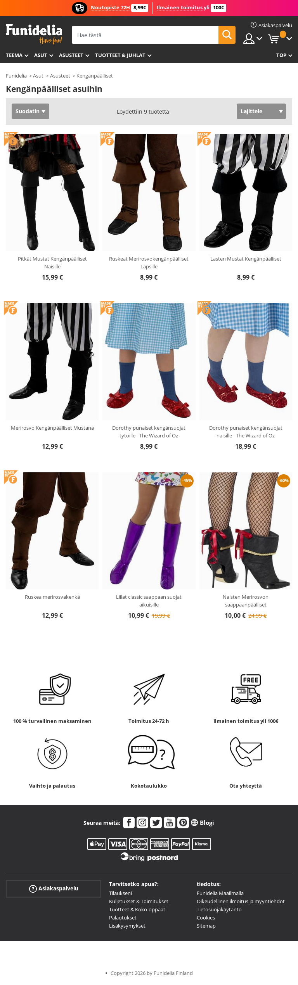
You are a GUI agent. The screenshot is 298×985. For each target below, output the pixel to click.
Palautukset (123, 917)
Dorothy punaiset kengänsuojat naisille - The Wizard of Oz (245, 431)
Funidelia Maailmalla (220, 893)
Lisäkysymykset (127, 925)
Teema (14, 55)
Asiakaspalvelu (53, 889)
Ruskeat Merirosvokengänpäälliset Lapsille (149, 262)
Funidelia (16, 75)
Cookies (206, 917)
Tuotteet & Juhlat (120, 55)
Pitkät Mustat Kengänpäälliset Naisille (52, 262)
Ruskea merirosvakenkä (52, 596)
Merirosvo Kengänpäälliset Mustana (52, 427)
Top (281, 55)
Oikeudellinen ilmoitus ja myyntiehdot (241, 901)
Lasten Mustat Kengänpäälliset (245, 258)
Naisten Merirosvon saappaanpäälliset (246, 600)
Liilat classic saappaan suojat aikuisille (149, 600)
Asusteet (71, 55)
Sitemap (206, 925)
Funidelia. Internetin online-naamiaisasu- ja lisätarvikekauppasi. (34, 34)
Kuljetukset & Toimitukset (138, 901)
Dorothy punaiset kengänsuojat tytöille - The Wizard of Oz (148, 431)
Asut (40, 55)
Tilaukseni (120, 893)
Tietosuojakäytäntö (219, 909)
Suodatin (28, 111)
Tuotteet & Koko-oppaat (137, 909)
